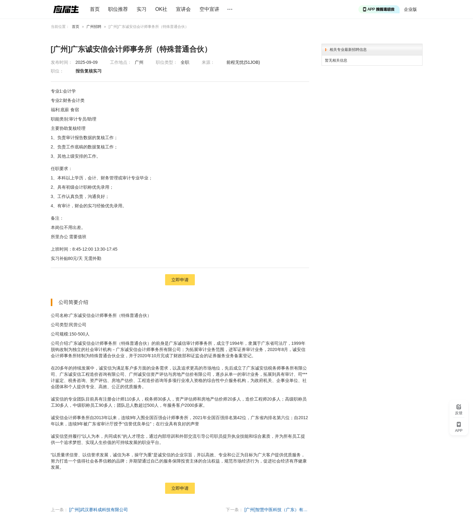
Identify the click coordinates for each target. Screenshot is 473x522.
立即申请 (180, 279)
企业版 (410, 9)
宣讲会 (183, 9)
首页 (95, 9)
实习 (142, 9)
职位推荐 (118, 9)
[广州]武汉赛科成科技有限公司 (98, 509)
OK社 (161, 9)
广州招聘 (93, 26)
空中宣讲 (209, 9)
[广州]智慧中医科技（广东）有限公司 (276, 509)
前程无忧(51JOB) (243, 62)
